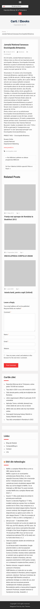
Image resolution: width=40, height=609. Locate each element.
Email (6, 341)
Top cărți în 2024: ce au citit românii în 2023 (20, 389)
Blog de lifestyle (11, 443)
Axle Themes (26, 606)
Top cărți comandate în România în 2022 (19, 419)
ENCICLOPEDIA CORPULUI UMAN (18, 256)
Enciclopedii (7, 54)
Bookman (21, 52)
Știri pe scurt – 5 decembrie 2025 (17, 521)
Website (6, 348)
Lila (7, 452)
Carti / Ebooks (20, 21)
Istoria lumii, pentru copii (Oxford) (18, 292)
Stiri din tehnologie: (16, 461)
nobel (15, 151)
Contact (8, 449)
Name (6, 334)
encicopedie (9, 151)
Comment (7, 312)
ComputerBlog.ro (11, 446)
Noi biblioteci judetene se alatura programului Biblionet (17, 159)
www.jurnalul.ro (9, 147)
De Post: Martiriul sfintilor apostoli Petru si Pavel (19, 168)
